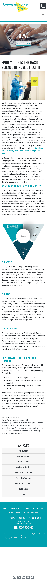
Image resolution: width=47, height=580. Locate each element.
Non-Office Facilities (23, 478)
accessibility (34, 512)
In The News (23, 489)
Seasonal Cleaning (23, 456)
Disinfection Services (23, 467)
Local (23, 494)
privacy (19, 512)
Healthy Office (23, 451)
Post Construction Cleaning (23, 473)
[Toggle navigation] (43, 14)
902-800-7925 (26, 527)
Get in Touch (23, 43)
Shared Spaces (23, 462)
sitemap (11, 512)
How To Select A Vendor (23, 483)
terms (25, 512)
